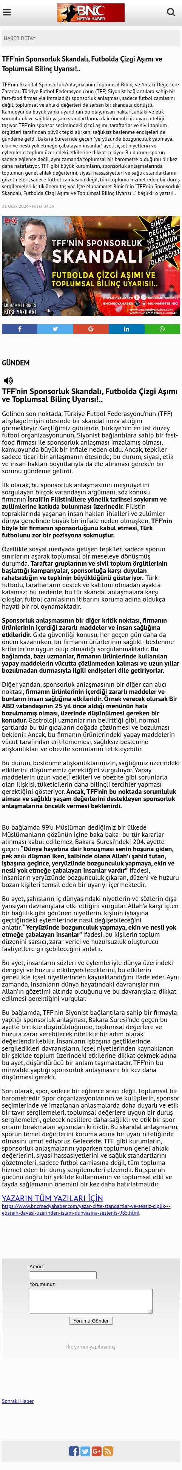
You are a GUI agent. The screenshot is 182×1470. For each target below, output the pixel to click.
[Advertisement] (91, 345)
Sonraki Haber (18, 1405)
